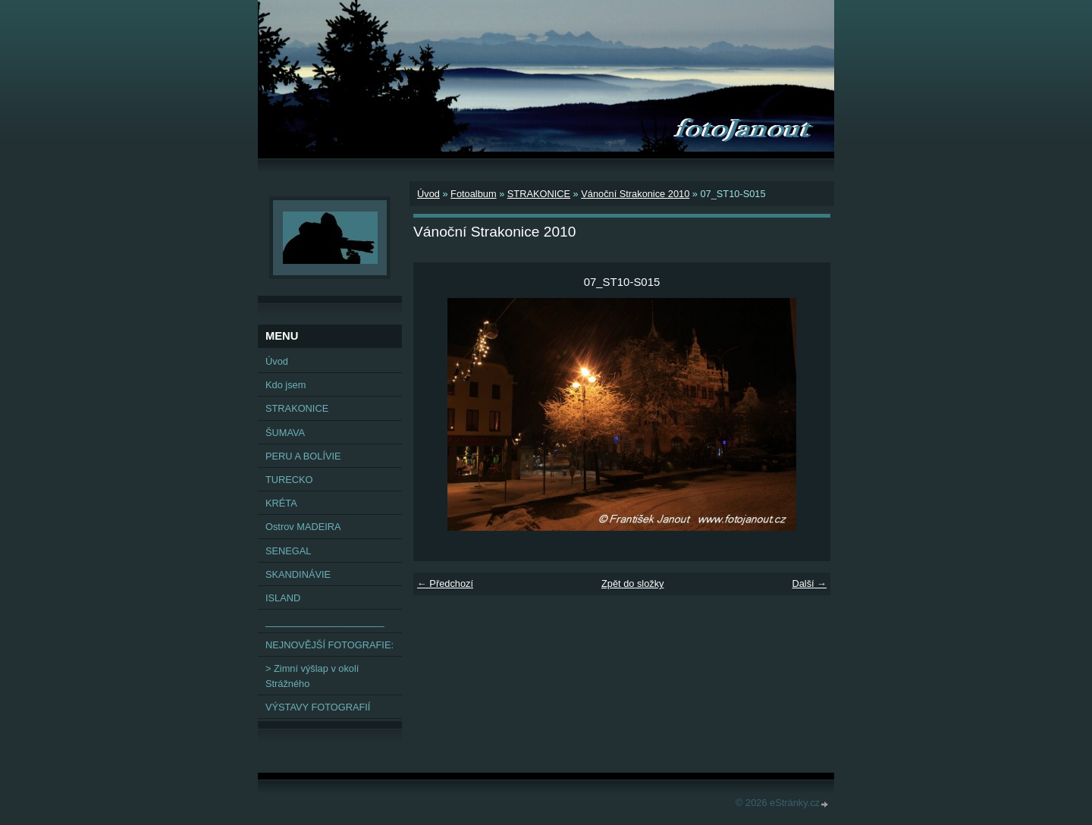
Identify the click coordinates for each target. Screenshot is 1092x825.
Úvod (428, 193)
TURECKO (289, 479)
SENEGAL (288, 551)
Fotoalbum (473, 193)
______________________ (324, 621)
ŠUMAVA (285, 432)
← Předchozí (445, 583)
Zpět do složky (632, 583)
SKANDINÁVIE (298, 574)
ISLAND (282, 598)
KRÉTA (281, 503)
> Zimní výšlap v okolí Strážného (312, 676)
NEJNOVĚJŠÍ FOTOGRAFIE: (329, 645)
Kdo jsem (285, 385)
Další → (809, 583)
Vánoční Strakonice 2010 (635, 193)
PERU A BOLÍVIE (303, 456)
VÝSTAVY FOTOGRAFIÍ (317, 707)
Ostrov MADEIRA (303, 526)
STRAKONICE (538, 193)
